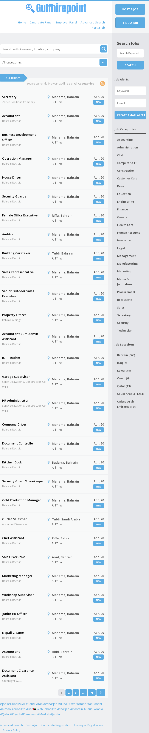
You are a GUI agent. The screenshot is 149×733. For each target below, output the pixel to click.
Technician (124, 330)
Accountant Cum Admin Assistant (20, 336)
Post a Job (98, 27)
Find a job (130, 23)
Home (22, 22)
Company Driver (14, 424)
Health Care (125, 225)
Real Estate (124, 300)
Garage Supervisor (16, 377)
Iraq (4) (122, 363)
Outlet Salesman (15, 519)
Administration (127, 147)
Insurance (124, 240)
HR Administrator (15, 400)
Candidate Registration (56, 725)
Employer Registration (88, 725)
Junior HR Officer (14, 614)
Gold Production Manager (21, 500)
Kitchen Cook (12, 462)
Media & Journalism (124, 281)
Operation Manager (17, 158)
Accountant (11, 116)
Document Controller (18, 443)
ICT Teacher (11, 358)
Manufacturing (127, 263)
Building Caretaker (16, 253)
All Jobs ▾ (13, 78)
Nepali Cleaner (13, 633)
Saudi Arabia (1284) (130, 394)
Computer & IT (127, 163)
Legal (121, 248)
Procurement (126, 292)
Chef (120, 155)
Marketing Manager (17, 576)
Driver (121, 186)
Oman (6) (123, 378)
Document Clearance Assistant (18, 673)
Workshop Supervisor (18, 595)
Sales (120, 307)
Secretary (9, 97)
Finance (122, 209)
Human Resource (128, 233)
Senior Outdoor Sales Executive (18, 293)
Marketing (124, 271)
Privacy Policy (11, 730)
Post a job (130, 9)
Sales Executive (13, 557)
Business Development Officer (19, 137)
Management (126, 256)
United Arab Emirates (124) (126, 404)
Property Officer (14, 315)
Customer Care (127, 178)
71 (91, 692)
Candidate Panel (40, 22)
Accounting (125, 140)
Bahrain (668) (126, 355)
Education (124, 194)
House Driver (11, 177)
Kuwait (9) (124, 370)
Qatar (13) (124, 386)
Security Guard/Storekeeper (23, 481)
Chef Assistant (13, 538)
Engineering (125, 202)
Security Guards (14, 196)
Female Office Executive (19, 215)
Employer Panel (66, 22)
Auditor (8, 234)
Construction (126, 171)
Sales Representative (18, 272)
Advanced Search (93, 22)
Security (123, 323)
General (122, 217)
